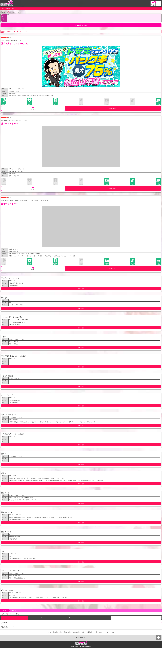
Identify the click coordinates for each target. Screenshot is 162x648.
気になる (153, 3)
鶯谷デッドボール (9, 204)
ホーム (49, 632)
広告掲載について (7, 627)
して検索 (81, 25)
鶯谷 (9, 197)
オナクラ (11, 300)
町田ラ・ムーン (7, 473)
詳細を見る (113, 108)
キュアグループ (7, 395)
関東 (4, 610)
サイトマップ (110, 632)
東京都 (14, 610)
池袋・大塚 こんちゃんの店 (14, 43)
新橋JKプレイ (6, 532)
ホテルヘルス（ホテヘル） (16, 417)
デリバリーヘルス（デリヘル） (16, 88)
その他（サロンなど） (14, 378)
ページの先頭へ (81, 637)
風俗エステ (12, 280)
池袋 (9, 37)
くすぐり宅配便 (7, 376)
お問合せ (4, 622)
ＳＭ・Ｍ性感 (12, 475)
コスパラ (4, 551)
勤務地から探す (57, 632)
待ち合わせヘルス (13, 249)
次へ (136, 618)
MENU (158, 4)
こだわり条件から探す (79, 632)
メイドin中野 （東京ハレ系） (12, 317)
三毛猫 (3, 337)
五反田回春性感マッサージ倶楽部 (13, 356)
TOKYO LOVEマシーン (10, 571)
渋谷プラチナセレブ (8, 415)
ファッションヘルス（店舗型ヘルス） (18, 319)
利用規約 (89, 632)
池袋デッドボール (9, 123)
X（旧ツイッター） (99, 632)
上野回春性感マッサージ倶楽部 (12, 434)
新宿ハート (5, 493)
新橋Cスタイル (6, 512)
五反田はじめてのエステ (10, 278)
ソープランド (12, 553)
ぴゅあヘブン (6, 298)
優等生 (3, 454)
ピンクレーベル (7, 590)
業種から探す (67, 632)
